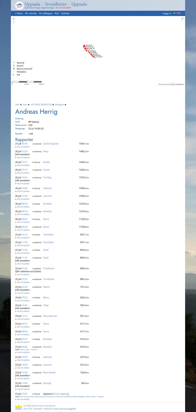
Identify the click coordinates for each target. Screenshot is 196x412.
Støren (46, 286)
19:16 (24, 169)
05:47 (24, 339)
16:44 (24, 305)
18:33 (24, 297)
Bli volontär (31, 13)
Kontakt (38, 408)
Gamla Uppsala (51, 143)
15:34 (24, 372)
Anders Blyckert (36, 396)
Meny (19, 13)
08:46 (24, 331)
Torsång (47, 177)
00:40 (24, 143)
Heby (45, 151)
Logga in (167, 13)
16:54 (24, 177)
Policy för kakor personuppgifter (60, 408)
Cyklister (65, 13)
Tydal (46, 249)
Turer (25, 104)
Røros (46, 297)
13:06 (24, 383)
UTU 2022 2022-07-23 (41, 104)
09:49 (24, 203)
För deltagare (45, 13)
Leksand (47, 188)
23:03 (24, 346)
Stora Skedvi (49, 372)
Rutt (57, 13)
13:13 (24, 315)
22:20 (24, 151)
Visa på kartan (22, 147)
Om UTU (28, 408)
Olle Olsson (24, 396)
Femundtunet (50, 315)
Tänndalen (48, 234)
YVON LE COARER (63, 396)
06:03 (24, 219)
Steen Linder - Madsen (28, 349)
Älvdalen (47, 203)
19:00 (24, 364)
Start (17, 104)
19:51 (24, 161)
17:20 (24, 242)
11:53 (24, 257)
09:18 (24, 211)
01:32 (24, 279)
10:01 (24, 393)
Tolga (46, 305)
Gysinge (47, 383)
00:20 (24, 226)
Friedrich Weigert (78, 396)
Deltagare (59, 104)
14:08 (24, 188)
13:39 (24, 195)
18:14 (24, 234)
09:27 (24, 323)
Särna (46, 219)
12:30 (24, 249)
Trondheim (48, 268)
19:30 (24, 356)
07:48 (24, 268)
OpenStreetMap (166, 84)
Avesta (46, 161)
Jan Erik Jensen (49, 396)
